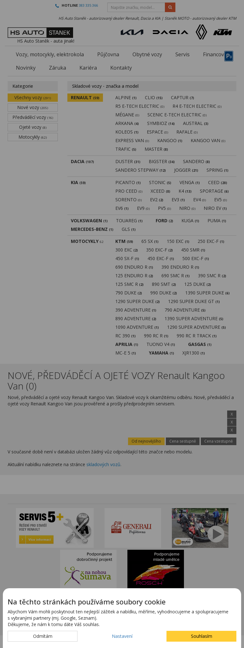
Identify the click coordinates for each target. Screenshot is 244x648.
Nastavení (122, 636)
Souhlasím (201, 636)
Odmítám (42, 636)
